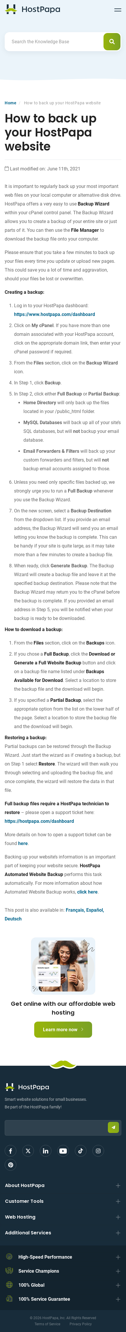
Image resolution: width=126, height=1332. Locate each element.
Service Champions (38, 1271)
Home (10, 103)
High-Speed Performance (45, 1257)
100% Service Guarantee (44, 1299)
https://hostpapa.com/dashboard (39, 821)
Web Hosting (20, 1217)
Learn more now (63, 1029)
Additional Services (28, 1232)
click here (87, 892)
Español (94, 910)
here (23, 843)
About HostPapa (24, 1185)
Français (75, 910)
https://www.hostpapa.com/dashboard (54, 314)
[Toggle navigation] (117, 9)
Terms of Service (47, 1324)
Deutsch (13, 919)
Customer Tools (24, 1201)
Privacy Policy (81, 1324)
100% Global (31, 1285)
